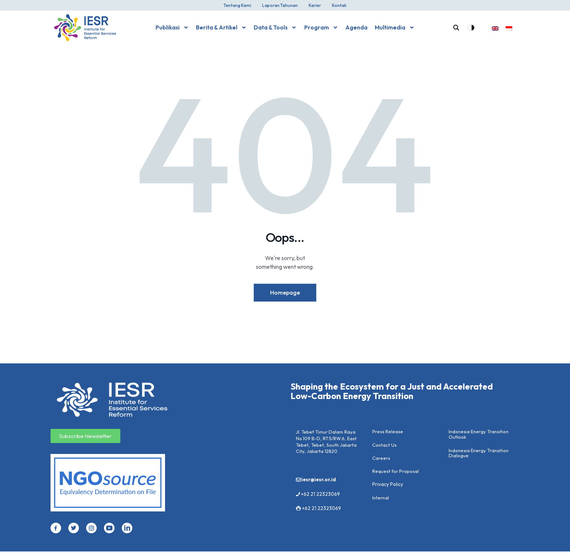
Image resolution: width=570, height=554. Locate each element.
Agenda (356, 27)
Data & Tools (275, 27)
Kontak (339, 5)
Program (321, 27)
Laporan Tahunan (280, 5)
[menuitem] (495, 28)
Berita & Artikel (221, 27)
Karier (315, 5)
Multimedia (394, 27)
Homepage (285, 293)
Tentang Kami (237, 5)
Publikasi (172, 27)
